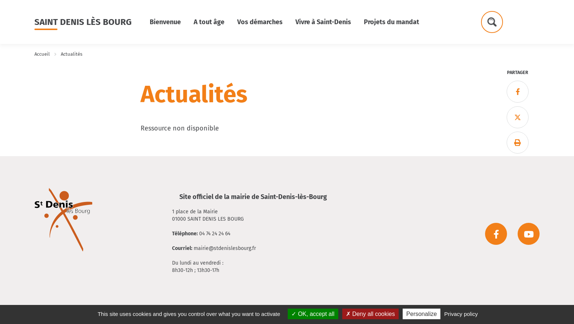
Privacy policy (461, 314)
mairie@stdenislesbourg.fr (225, 248)
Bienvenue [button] (165, 22)
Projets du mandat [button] (391, 22)
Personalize (421, 314)
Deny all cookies (370, 314)
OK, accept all (312, 314)
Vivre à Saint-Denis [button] (323, 22)
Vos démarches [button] (260, 22)
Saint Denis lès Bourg (82, 22)
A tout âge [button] (209, 22)
